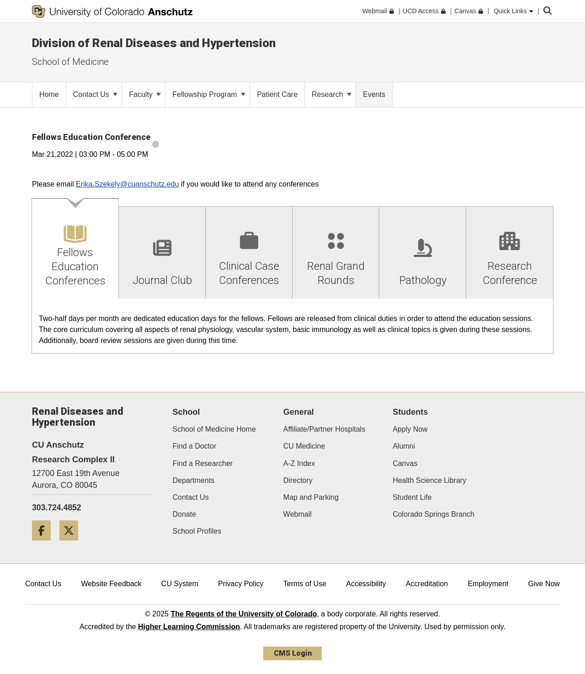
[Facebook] (45, 544)
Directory (298, 480)
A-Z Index (299, 463)
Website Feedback (111, 584)
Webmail (297, 514)
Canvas (405, 463)
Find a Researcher (203, 463)
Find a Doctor (195, 446)
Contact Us (95, 94)
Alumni (404, 446)
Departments (194, 480)
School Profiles (197, 531)
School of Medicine (70, 61)
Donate (185, 514)
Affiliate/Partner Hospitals (324, 429)
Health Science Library (429, 480)
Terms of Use (304, 584)
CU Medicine (304, 446)
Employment (488, 584)
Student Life (412, 497)
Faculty (145, 94)
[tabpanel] (292, 326)
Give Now (544, 584)
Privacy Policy (241, 584)
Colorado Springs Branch (433, 514)
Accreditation (427, 584)
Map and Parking (311, 497)
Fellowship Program (208, 94)
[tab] (75, 249)
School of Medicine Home (214, 429)
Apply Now (410, 429)
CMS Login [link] (293, 653)
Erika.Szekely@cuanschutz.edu (127, 184)
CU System (179, 584)
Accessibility (366, 584)
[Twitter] (72, 544)
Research (331, 94)
